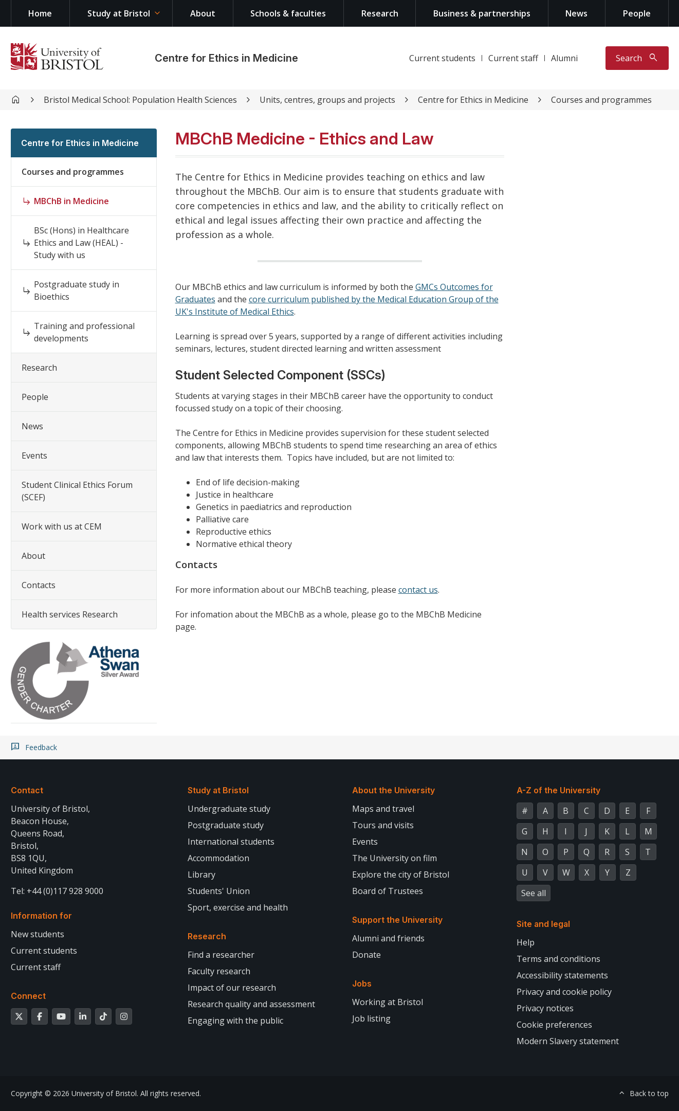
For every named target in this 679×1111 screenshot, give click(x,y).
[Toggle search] (637, 58)
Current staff (513, 58)
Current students (442, 58)
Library (201, 874)
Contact (27, 790)
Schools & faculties (288, 13)
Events (34, 455)
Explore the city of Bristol (400, 874)
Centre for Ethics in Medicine (226, 58)
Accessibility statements (562, 975)
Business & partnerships (481, 13)
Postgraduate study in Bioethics (76, 290)
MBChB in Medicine (71, 201)
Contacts (39, 585)
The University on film (394, 858)
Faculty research (219, 971)
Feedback (41, 747)
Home (40, 13)
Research (379, 13)
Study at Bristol (118, 13)
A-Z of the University (558, 790)
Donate (366, 954)
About (202, 13)
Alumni (564, 58)
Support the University (397, 920)
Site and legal (543, 924)
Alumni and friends (388, 938)
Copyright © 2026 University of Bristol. (74, 1093)
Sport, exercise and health (238, 907)
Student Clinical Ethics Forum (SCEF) (77, 491)
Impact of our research (232, 987)
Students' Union (219, 891)
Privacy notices (545, 1008)
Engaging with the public (235, 1020)
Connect (28, 996)
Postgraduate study (226, 825)
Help (526, 942)
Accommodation (218, 858)
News (576, 13)
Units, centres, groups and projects (327, 99)
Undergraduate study (229, 808)
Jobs (362, 983)
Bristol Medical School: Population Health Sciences (140, 99)
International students (231, 841)
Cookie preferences (554, 1024)
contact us (418, 589)
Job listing (371, 1018)
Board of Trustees (387, 891)
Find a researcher (221, 954)
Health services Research (70, 614)
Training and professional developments (84, 332)
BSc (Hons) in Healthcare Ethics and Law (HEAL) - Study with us (81, 243)
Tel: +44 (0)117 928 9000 (57, 891)
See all (533, 893)
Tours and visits (383, 825)
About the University (393, 790)
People (637, 13)
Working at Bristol (387, 1002)
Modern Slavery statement (568, 1041)
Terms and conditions (558, 958)
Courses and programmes (601, 99)
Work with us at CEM (62, 526)
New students (37, 934)
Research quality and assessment (251, 1004)
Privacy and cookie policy (564, 991)
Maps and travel (383, 808)
